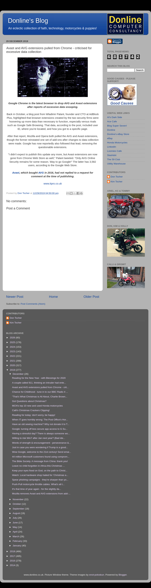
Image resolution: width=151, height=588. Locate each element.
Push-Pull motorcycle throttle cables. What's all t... (38, 484)
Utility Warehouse (116, 163)
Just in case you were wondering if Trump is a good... (40, 447)
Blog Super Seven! (117, 125)
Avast (15, 172)
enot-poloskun (96, 574)
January (17, 545)
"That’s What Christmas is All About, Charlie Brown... (39, 396)
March (16, 536)
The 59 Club (113, 159)
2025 (13, 342)
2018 (13, 551)
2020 (13, 365)
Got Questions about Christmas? (29, 401)
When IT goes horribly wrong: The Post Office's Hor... (40, 419)
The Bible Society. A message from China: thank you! (40, 461)
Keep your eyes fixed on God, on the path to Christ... (39, 470)
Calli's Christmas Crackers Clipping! (31, 410)
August (17, 513)
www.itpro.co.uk (53, 183)
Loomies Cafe (114, 151)
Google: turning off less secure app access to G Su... (40, 429)
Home (53, 296)
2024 (13, 347)
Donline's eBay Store (118, 134)
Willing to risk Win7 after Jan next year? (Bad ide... (38, 438)
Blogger (123, 574)
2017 (13, 556)
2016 (13, 560)
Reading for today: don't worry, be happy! (33, 415)
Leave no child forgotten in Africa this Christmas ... (38, 465)
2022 (13, 356)
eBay (110, 138)
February (18, 541)
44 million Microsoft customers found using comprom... (40, 456)
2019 (13, 370)
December (18, 374)
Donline (111, 130)
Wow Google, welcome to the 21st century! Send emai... (41, 452)
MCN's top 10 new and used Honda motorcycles (37, 405)
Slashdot (111, 155)
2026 (13, 337)
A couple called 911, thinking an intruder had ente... (39, 382)
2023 (13, 351)
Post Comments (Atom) (33, 304)
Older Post (91, 296)
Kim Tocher (116, 181)
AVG (41, 172)
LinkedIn (111, 146)
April (15, 531)
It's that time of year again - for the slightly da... (36, 489)
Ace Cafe (112, 121)
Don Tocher (117, 176)
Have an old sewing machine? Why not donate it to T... (40, 424)
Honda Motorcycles (117, 142)
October (17, 504)
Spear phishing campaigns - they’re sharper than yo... (40, 479)
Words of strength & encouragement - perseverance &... (41, 442)
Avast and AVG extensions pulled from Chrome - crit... (40, 387)
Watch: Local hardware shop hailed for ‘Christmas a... (40, 475)
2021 (13, 360)
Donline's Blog (28, 20)
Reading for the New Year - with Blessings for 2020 (39, 378)
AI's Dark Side (114, 117)
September (19, 508)
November (18, 499)
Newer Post (14, 296)
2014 (13, 565)
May (15, 527)
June (15, 522)
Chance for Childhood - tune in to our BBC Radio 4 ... (40, 392)
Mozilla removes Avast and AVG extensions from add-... (41, 493)
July (15, 517)
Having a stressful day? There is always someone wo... (41, 433)
